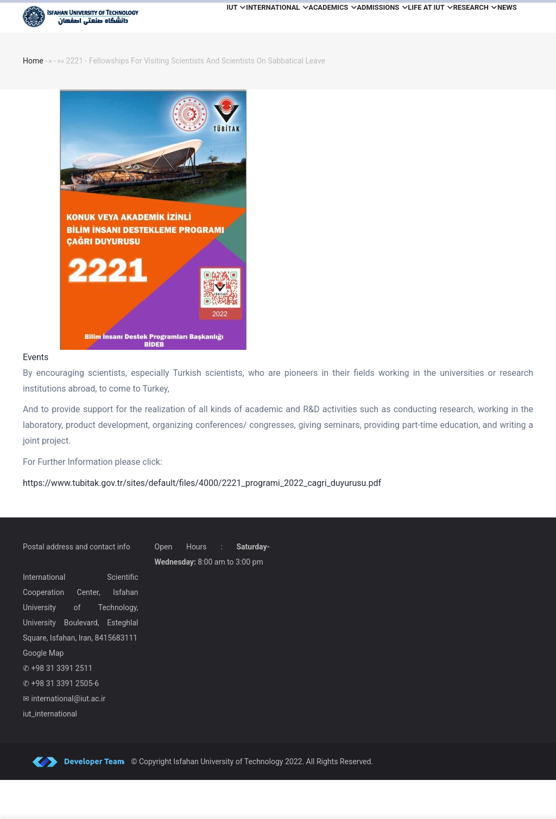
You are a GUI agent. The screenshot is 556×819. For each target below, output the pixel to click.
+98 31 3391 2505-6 (65, 722)
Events (35, 396)
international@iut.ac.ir (68, 737)
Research (490, 18)
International (245, 18)
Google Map (43, 692)
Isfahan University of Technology (228, 800)
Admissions (373, 18)
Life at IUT (433, 18)
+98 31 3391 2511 (61, 707)
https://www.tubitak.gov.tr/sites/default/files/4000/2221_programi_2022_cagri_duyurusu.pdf (202, 522)
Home (33, 99)
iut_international (50, 752)
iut (192, 18)
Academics (311, 18)
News (192, 53)
